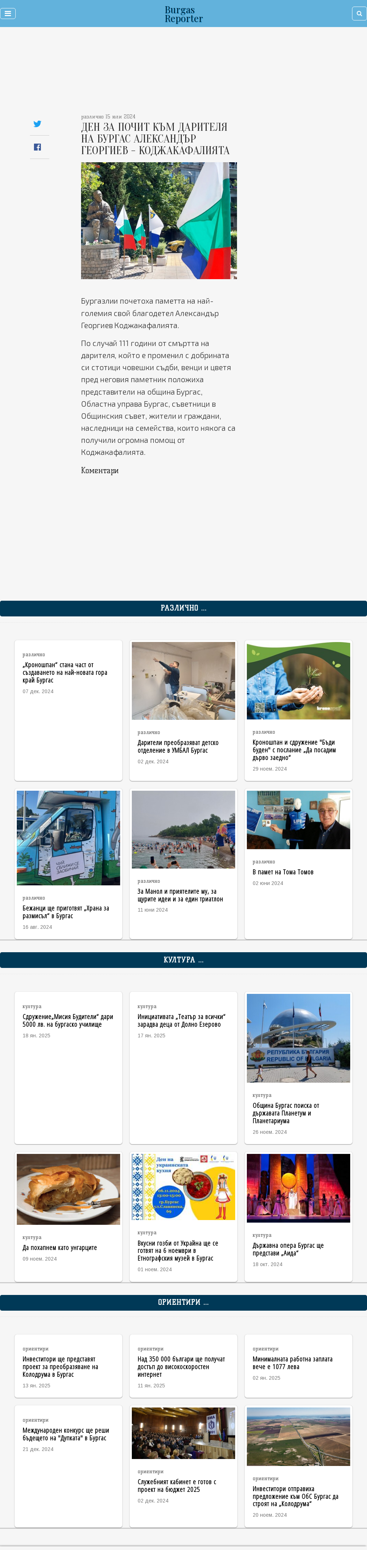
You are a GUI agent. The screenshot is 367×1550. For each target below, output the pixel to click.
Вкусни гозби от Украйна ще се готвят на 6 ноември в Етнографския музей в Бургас (178, 1250)
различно (34, 654)
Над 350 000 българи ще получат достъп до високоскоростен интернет (181, 1366)
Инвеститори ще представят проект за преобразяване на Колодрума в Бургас (60, 1366)
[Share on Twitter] (37, 123)
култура (32, 1006)
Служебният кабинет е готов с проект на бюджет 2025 (177, 1485)
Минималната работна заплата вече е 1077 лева (293, 1362)
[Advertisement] (149, 73)
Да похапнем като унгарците (60, 1247)
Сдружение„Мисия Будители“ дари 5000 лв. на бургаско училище (68, 1020)
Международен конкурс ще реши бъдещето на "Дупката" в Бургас (66, 1434)
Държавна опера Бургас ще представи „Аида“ (288, 1249)
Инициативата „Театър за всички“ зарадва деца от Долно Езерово (182, 1020)
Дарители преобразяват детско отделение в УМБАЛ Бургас (178, 746)
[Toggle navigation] (8, 13)
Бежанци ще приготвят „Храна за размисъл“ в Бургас (66, 911)
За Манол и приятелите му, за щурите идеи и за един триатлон (180, 895)
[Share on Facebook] (37, 147)
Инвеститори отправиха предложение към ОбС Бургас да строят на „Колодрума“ (296, 1496)
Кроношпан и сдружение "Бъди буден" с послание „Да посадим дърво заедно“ (294, 749)
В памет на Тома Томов (283, 872)
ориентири (36, 1349)
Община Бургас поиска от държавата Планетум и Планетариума (286, 1112)
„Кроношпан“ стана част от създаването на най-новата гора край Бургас (65, 672)
